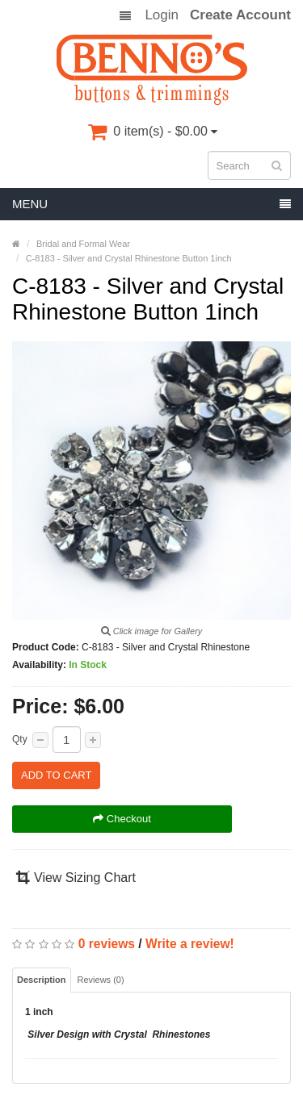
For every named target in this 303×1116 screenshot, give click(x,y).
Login (162, 15)
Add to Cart (56, 775)
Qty (19, 739)
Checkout (122, 819)
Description (41, 979)
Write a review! (189, 944)
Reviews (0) (101, 979)
